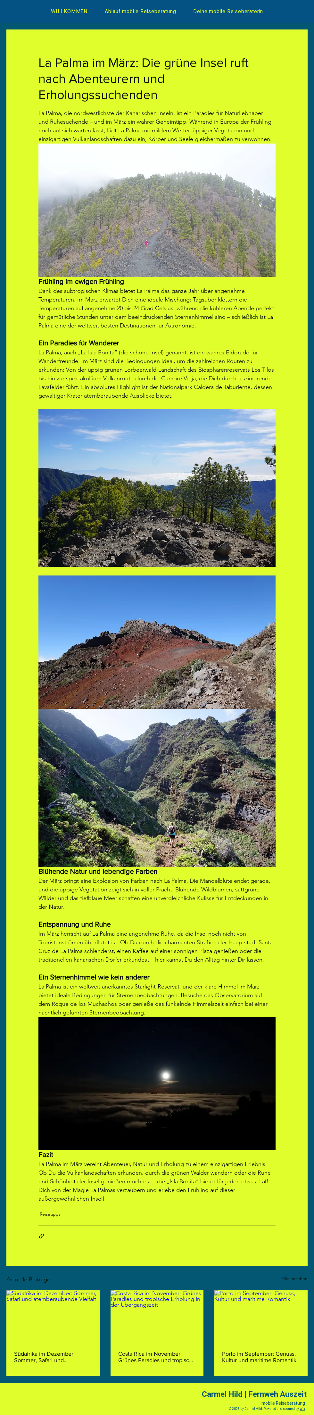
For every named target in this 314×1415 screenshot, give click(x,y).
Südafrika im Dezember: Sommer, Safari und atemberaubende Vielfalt (45, 1357)
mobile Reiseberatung (283, 1403)
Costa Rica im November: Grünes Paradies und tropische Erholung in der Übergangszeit (156, 1357)
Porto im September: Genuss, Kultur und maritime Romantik (259, 1357)
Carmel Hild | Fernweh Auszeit (254, 1394)
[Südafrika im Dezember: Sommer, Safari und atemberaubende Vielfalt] (53, 1316)
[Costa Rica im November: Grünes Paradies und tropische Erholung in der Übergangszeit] (157, 1316)
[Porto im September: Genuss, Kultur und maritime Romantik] (261, 1316)
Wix (302, 1409)
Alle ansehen (295, 1278)
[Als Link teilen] (41, 1236)
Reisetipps (50, 1214)
